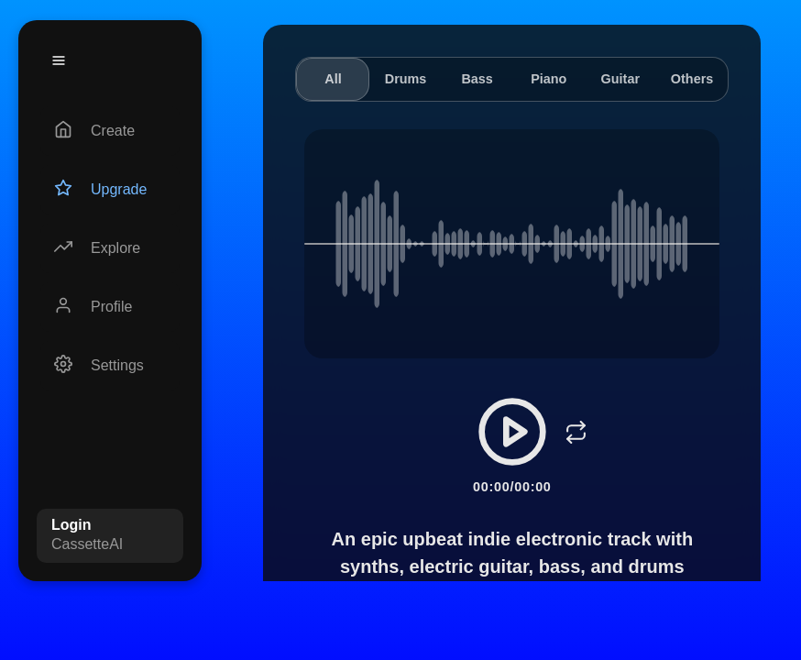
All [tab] (332, 79)
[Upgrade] (110, 189)
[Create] (110, 131)
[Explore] (110, 248)
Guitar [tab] (620, 79)
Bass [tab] (476, 79)
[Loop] (576, 431)
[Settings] (110, 365)
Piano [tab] (548, 79)
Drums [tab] (406, 79)
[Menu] (58, 60)
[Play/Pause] (512, 431)
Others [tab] (692, 79)
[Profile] (110, 307)
